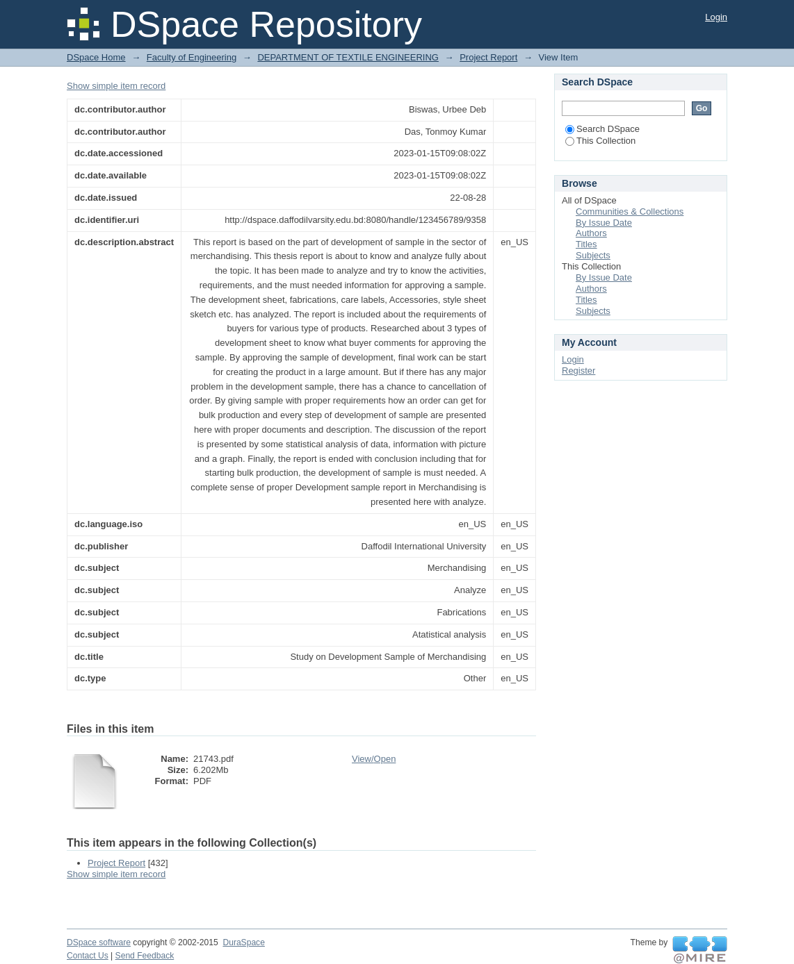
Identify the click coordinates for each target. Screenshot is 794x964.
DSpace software (99, 942)
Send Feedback (145, 956)
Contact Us (87, 956)
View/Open (374, 759)
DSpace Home (96, 57)
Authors (591, 233)
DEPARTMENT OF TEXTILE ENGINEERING (348, 57)
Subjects (593, 255)
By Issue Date (604, 222)
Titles (586, 244)
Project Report (488, 57)
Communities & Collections (629, 211)
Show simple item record (116, 86)
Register (578, 370)
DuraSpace (243, 942)
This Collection (600, 140)
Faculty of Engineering (191, 57)
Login (716, 17)
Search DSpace (602, 129)
